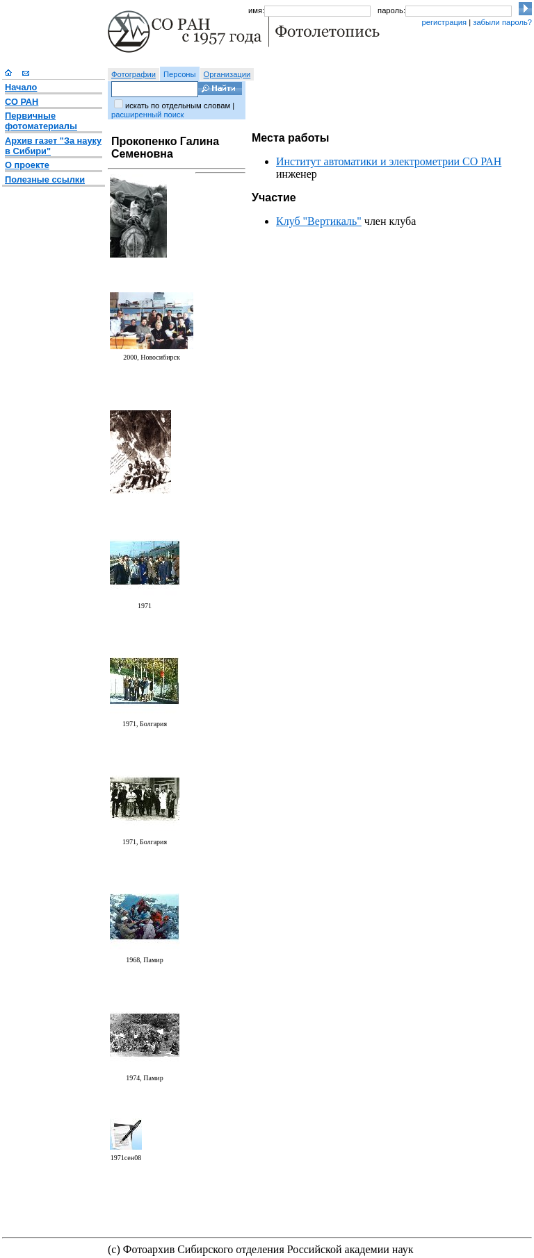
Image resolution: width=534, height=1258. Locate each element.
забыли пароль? (502, 22)
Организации (227, 74)
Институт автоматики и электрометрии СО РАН (388, 161)
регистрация (444, 22)
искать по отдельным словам (177, 105)
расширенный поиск (147, 114)
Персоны (179, 74)
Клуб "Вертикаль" (319, 221)
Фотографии (133, 74)
